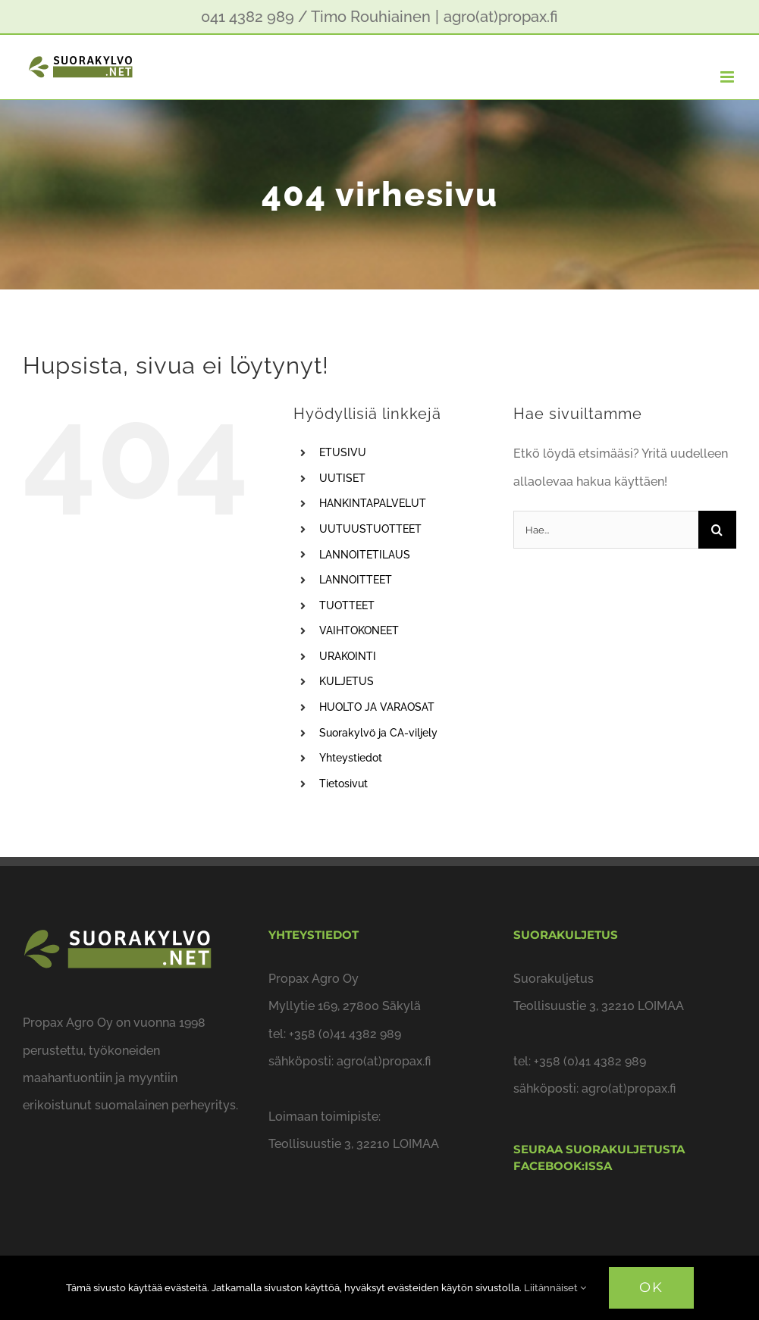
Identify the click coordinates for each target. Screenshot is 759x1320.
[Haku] (717, 530)
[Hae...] (605, 530)
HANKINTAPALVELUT (372, 503)
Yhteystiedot (350, 758)
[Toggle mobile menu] (728, 77)
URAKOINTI (347, 656)
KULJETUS (346, 681)
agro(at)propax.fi (501, 17)
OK (651, 1287)
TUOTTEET (347, 605)
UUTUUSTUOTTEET (370, 529)
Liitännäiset (555, 1287)
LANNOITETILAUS (364, 555)
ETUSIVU (342, 452)
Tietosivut (343, 783)
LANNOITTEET (355, 580)
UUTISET (342, 478)
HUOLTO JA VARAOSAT (376, 707)
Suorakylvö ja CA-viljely (378, 733)
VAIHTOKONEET (359, 630)
